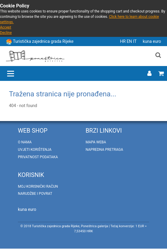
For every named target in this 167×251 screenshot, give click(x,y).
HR (123, 41)
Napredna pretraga (104, 150)
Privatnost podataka (38, 157)
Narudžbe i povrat (35, 194)
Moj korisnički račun (38, 186)
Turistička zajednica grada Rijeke (43, 41)
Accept (5, 27)
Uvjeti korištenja (35, 150)
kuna (148, 41)
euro (157, 41)
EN (130, 41)
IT (135, 41)
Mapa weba (96, 142)
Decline (6, 33)
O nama (25, 142)
